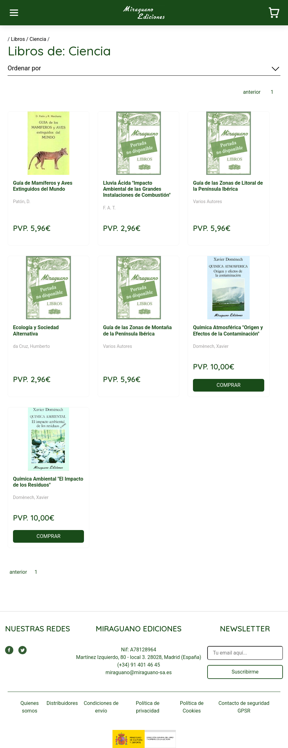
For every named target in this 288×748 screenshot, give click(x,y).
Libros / (20, 39)
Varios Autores (207, 201)
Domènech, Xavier (210, 346)
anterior (251, 92)
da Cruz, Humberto (31, 346)
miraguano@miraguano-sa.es (139, 672)
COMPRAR (229, 385)
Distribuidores (62, 703)
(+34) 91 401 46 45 (138, 665)
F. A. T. (109, 207)
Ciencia (37, 39)
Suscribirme (245, 672)
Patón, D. (21, 201)
